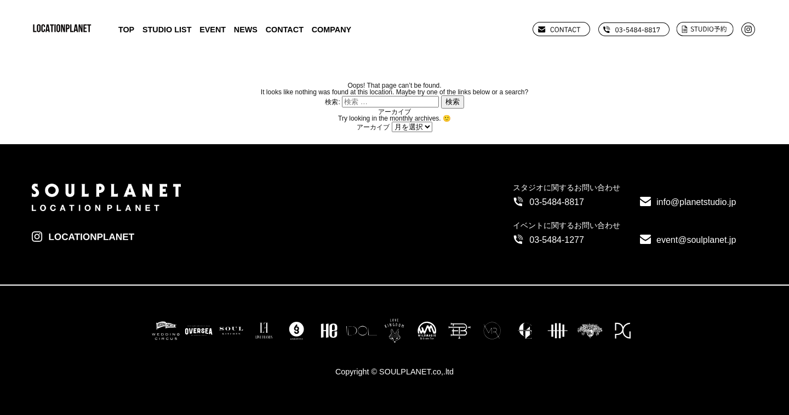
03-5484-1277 (556, 240)
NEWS (246, 29)
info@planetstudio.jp (696, 202)
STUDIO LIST (167, 29)
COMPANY (332, 29)
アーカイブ (373, 127)
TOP (126, 29)
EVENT (212, 29)
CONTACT (285, 29)
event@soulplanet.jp (696, 240)
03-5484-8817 (556, 202)
